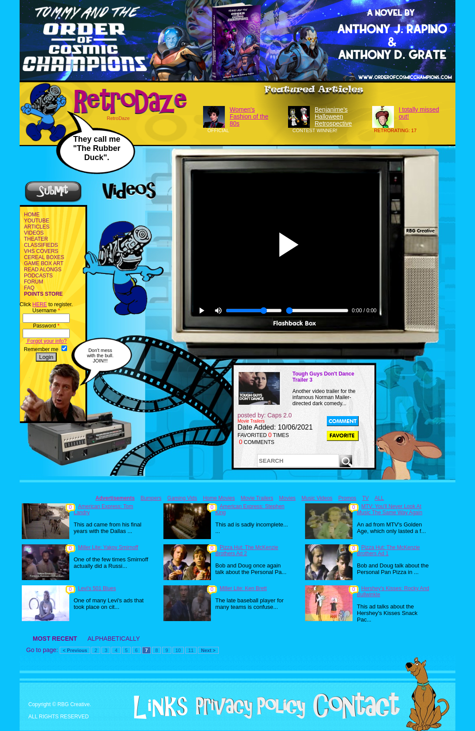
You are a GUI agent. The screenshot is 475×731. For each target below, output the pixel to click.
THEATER (36, 239)
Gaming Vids (182, 498)
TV (365, 498)
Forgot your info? (46, 341)
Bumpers (150, 498)
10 (178, 650)
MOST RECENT (55, 638)
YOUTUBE (36, 221)
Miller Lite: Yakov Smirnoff (108, 547)
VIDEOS (34, 233)
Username (46, 310)
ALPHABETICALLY (114, 638)
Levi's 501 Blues (97, 588)
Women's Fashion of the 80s (249, 116)
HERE (39, 304)
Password (46, 326)
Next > (208, 650)
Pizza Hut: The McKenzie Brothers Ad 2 (246, 550)
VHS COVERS (41, 251)
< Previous (75, 650)
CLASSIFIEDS (41, 245)
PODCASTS (38, 276)
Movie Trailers (257, 498)
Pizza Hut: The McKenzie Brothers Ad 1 (388, 550)
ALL (379, 498)
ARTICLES (36, 227)
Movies (287, 498)
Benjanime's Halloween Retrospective (333, 116)
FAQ (29, 288)
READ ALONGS (42, 269)
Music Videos (317, 498)
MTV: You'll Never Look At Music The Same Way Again (389, 509)
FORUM (33, 282)
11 (190, 650)
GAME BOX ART (43, 263)
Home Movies (219, 498)
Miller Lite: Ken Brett (243, 588)
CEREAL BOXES (44, 257)
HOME (32, 215)
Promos (347, 498)
